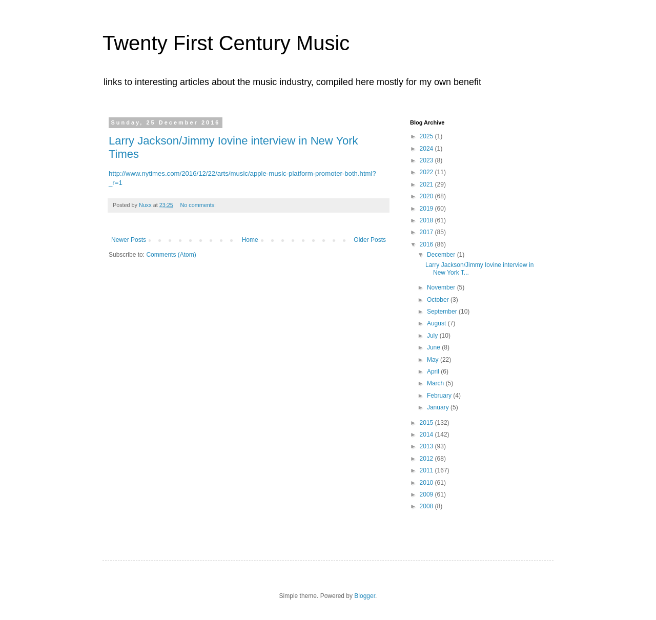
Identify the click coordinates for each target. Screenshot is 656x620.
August (437, 323)
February (440, 395)
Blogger (364, 596)
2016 (427, 244)
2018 (427, 220)
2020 (427, 196)
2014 (427, 434)
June (434, 347)
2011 (427, 470)
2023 (427, 160)
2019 (427, 208)
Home (250, 239)
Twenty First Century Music (226, 43)
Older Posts (370, 239)
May (433, 359)
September (443, 311)
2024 (427, 148)
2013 (427, 446)
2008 (427, 506)
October (438, 299)
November (442, 287)
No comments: (198, 205)
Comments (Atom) (171, 254)
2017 (427, 232)
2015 (427, 422)
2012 (427, 458)
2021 (427, 184)
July (433, 335)
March (436, 383)
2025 (427, 136)
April (434, 371)
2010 (427, 482)
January (438, 407)
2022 (427, 172)
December (442, 254)
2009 (427, 494)
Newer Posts (128, 239)
